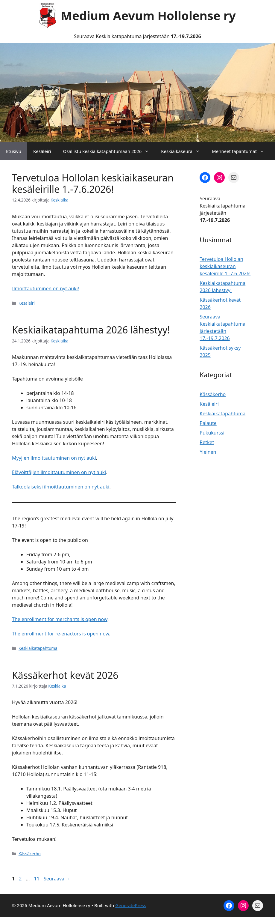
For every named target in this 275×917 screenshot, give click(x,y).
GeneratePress (130, 905)
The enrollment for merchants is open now (59, 619)
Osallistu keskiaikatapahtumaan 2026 (109, 151)
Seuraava (57, 878)
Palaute (208, 423)
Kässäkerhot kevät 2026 (65, 675)
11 (37, 878)
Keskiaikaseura (183, 151)
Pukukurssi (212, 432)
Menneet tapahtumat (241, 151)
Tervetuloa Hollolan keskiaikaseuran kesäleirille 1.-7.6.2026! (93, 183)
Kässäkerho (30, 853)
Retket (207, 442)
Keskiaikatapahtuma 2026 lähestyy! (91, 329)
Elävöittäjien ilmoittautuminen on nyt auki (59, 472)
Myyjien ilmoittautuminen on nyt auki (54, 458)
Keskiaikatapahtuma (38, 648)
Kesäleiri (42, 151)
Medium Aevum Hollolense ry (148, 15)
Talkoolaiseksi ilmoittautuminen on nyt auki (60, 486)
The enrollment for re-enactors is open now (60, 633)
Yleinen (208, 452)
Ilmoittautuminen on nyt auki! (45, 288)
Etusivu (13, 151)
